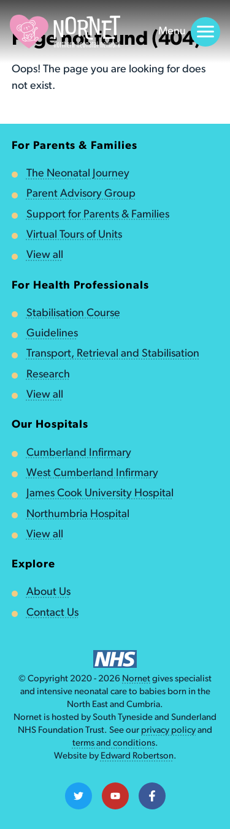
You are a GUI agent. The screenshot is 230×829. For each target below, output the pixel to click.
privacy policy (168, 730)
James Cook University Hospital (100, 493)
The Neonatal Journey (77, 174)
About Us (48, 592)
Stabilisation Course (73, 313)
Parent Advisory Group (81, 194)
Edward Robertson (137, 756)
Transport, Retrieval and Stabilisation (112, 354)
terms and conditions (113, 743)
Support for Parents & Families (97, 215)
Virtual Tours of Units (74, 235)
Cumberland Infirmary (78, 453)
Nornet (136, 679)
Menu (189, 32)
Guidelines (52, 333)
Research (48, 374)
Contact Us (52, 613)
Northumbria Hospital (77, 514)
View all (44, 255)
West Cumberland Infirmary (92, 473)
